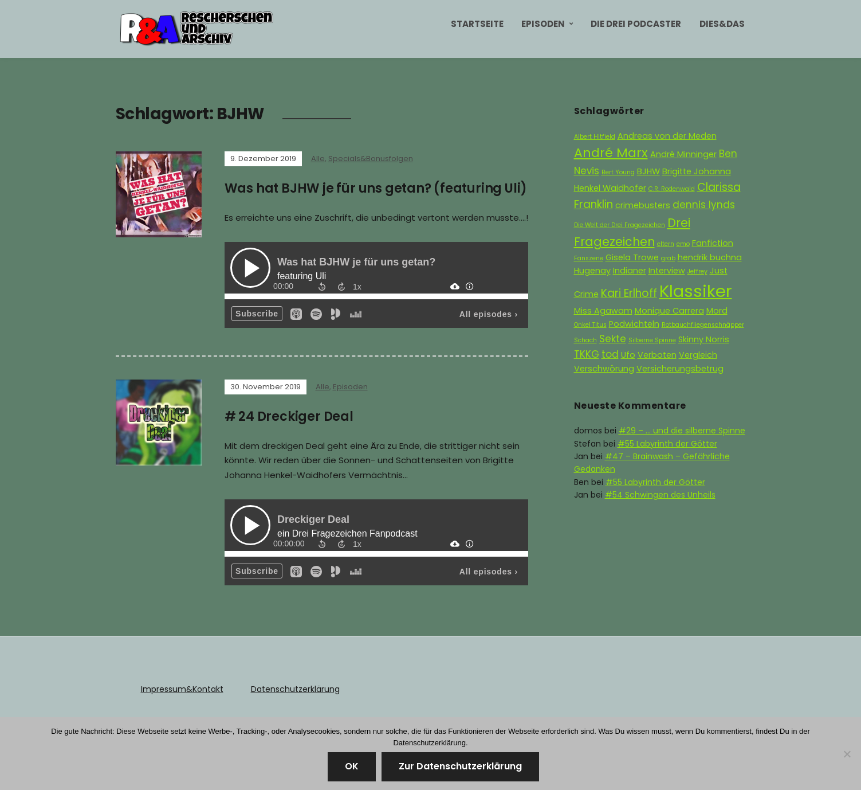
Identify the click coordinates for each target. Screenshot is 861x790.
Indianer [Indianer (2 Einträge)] (629, 270)
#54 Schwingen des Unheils (660, 494)
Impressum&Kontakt (182, 689)
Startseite (477, 24)
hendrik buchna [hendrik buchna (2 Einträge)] (710, 257)
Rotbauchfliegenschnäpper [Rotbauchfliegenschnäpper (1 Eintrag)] (703, 324)
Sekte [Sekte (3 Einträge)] (612, 339)
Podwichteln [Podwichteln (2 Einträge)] (634, 324)
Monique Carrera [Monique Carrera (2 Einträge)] (669, 310)
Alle (318, 158)
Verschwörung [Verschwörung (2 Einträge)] (604, 368)
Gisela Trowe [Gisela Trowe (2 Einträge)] (632, 257)
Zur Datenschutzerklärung (460, 766)
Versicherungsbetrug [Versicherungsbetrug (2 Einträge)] (680, 368)
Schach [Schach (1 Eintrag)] (585, 340)
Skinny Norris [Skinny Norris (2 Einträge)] (703, 339)
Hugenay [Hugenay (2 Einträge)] (592, 270)
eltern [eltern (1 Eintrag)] (665, 244)
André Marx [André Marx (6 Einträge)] (611, 153)
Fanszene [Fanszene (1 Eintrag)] (588, 258)
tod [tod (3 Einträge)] (610, 354)
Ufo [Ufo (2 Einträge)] (628, 355)
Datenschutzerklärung (295, 689)
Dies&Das (722, 24)
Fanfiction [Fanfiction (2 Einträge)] (712, 243)
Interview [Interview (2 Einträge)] (666, 270)
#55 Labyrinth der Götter (667, 443)
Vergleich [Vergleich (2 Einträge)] (698, 355)
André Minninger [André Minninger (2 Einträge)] (683, 154)
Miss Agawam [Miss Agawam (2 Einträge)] (603, 310)
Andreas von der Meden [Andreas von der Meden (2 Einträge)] (667, 136)
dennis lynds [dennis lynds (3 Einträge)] (704, 205)
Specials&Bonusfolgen (370, 158)
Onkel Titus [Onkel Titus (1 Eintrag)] (590, 324)
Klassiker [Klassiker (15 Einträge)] (695, 291)
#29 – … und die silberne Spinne (682, 430)
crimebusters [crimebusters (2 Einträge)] (642, 205)
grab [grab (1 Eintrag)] (668, 258)
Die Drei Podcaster (636, 24)
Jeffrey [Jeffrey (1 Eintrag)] (697, 271)
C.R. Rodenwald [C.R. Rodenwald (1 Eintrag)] (671, 189)
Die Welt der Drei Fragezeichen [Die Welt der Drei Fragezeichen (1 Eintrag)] (619, 225)
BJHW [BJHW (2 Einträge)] (648, 171)
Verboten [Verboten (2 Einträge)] (657, 355)
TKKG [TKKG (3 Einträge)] (586, 354)
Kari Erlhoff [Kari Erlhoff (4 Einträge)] (629, 293)
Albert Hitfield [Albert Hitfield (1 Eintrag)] (594, 136)
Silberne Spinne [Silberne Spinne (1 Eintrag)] (652, 340)
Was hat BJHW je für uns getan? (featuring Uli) (376, 188)
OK (352, 766)
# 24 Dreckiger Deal (289, 416)
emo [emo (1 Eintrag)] (683, 244)
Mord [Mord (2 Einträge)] (717, 310)
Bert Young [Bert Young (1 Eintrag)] (618, 172)
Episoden (543, 24)
